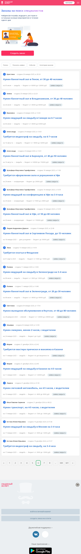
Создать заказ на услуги (40, 518)
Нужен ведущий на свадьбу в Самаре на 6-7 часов (32, 117)
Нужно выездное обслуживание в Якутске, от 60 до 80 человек (39, 310)
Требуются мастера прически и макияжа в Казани (33, 349)
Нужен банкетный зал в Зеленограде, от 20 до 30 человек (37, 291)
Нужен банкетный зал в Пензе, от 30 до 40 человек (32, 79)
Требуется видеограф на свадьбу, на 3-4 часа (29, 446)
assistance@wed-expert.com (45, 534)
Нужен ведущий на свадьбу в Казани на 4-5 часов (32, 368)
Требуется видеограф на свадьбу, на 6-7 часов (30, 136)
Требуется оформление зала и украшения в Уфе (31, 175)
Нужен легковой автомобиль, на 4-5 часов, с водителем (36, 388)
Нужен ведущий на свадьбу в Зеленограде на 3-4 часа (35, 272)
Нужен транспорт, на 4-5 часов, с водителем (29, 407)
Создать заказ (17, 53)
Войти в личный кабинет (40, 512)
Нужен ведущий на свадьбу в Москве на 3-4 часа (31, 426)
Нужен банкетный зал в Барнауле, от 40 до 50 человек (35, 155)
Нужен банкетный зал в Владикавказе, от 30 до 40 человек (38, 98)
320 (61, 463)
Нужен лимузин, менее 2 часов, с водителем (29, 330)
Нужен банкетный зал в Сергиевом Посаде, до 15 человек (37, 233)
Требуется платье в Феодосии (20, 252)
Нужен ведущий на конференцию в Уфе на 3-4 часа (33, 194)
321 (67, 463)
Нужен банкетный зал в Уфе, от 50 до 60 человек (31, 214)
